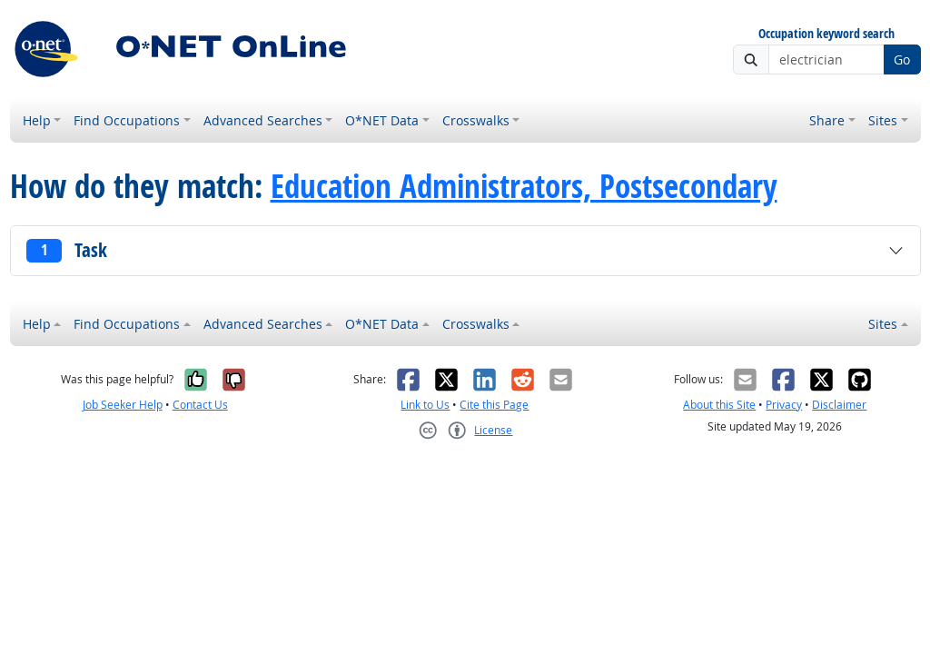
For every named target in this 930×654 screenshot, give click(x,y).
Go (902, 59)
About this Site (719, 404)
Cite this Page (494, 404)
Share (827, 120)
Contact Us (200, 404)
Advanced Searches (262, 120)
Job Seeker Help (123, 404)
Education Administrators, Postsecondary (524, 186)
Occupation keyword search (826, 34)
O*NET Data (382, 120)
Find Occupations (127, 120)
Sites (882, 120)
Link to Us (425, 404)
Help (37, 120)
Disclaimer (839, 404)
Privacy (784, 404)
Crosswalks (476, 120)
